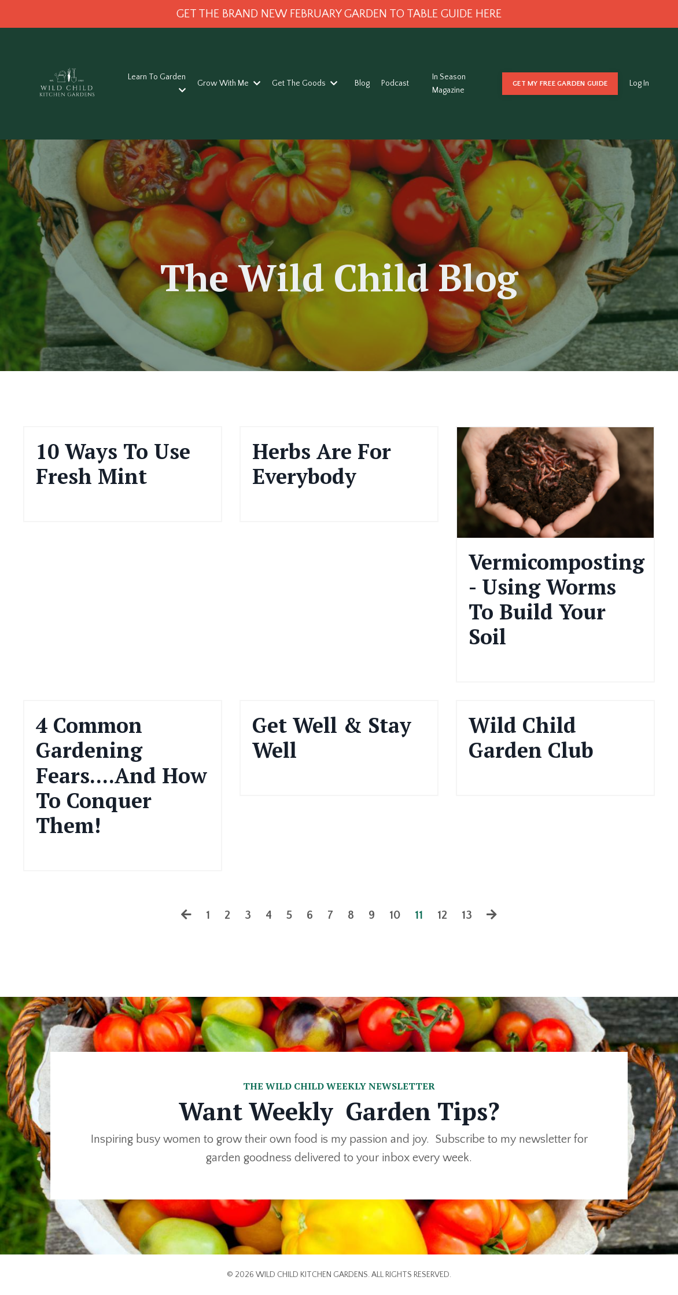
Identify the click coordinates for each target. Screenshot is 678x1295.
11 (419, 915)
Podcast (395, 83)
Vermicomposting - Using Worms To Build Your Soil (555, 599)
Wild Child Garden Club (531, 737)
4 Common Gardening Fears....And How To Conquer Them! (121, 775)
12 (442, 915)
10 (394, 915)
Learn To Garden (157, 83)
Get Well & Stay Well (331, 737)
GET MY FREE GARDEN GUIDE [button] (560, 83)
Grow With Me (228, 83)
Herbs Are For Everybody (321, 464)
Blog (362, 83)
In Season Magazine (449, 83)
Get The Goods (304, 83)
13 (467, 915)
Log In (639, 83)
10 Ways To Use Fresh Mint (113, 464)
